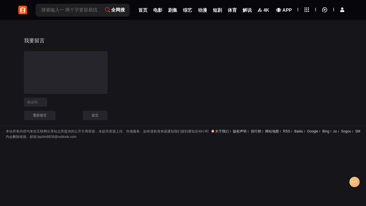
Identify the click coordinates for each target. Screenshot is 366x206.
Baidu (298, 131)
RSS (286, 131)
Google (312, 131)
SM (357, 131)
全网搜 (115, 9)
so (335, 131)
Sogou (346, 131)
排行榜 (256, 131)
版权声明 (240, 131)
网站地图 (272, 131)
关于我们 (222, 131)
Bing (325, 131)
